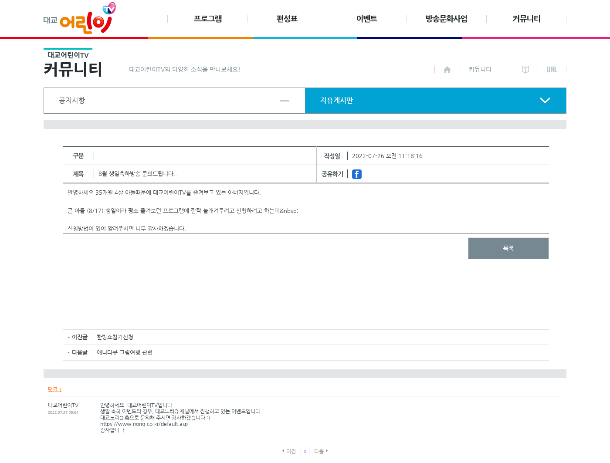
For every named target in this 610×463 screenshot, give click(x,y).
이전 (291, 451)
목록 (508, 248)
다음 (319, 451)
